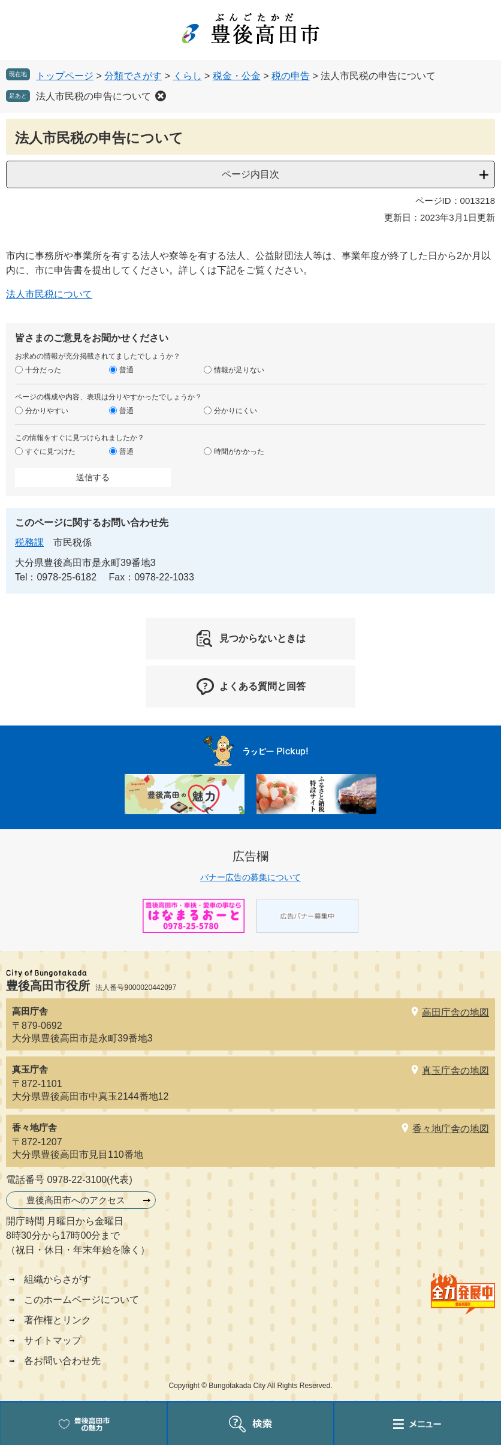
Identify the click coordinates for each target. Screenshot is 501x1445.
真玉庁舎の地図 (455, 1070)
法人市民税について (49, 294)
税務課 (29, 542)
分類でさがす (133, 76)
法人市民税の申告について (93, 96)
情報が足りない (239, 370)
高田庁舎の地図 (455, 1012)
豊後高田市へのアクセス (75, 1200)
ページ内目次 (250, 174)
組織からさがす (57, 1279)
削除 (160, 96)
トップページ (64, 76)
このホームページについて (81, 1300)
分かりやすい (46, 411)
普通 (126, 370)
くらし (187, 76)
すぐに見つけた (50, 451)
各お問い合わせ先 (62, 1361)
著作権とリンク (57, 1320)
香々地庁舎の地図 (450, 1129)
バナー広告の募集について (250, 877)
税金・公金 (237, 76)
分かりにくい (235, 411)
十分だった (43, 370)
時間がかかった (239, 451)
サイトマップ (53, 1340)
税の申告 (290, 76)
